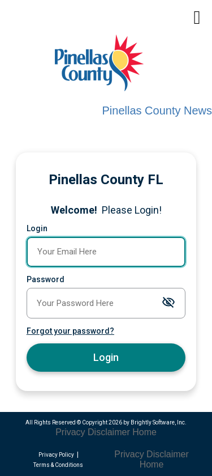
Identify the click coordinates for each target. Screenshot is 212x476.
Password (45, 279)
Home (144, 432)
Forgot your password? (70, 330)
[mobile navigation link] (197, 17)
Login (37, 228)
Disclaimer (109, 432)
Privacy (70, 432)
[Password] (106, 303)
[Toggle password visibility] (168, 303)
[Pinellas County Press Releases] (110, 64)
